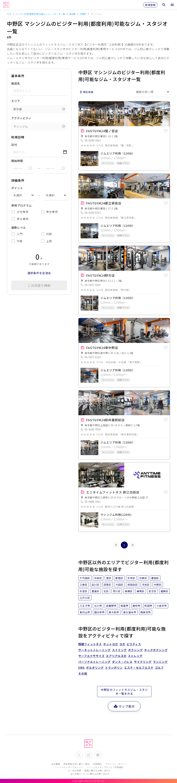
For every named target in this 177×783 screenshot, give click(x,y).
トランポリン (114, 667)
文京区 (131, 578)
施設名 (15, 83)
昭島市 (124, 605)
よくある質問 (74, 770)
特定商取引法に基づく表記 (76, 763)
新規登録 (150, 5)
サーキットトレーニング (94, 650)
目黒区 (107, 584)
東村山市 (85, 612)
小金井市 (161, 605)
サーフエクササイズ (91, 656)
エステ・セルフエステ (138, 667)
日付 (14, 145)
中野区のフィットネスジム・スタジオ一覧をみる (124, 692)
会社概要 (55, 763)
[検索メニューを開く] (164, 5)
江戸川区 (85, 597)
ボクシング (135, 650)
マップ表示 (124, 706)
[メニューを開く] (172, 5)
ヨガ (122, 644)
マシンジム (20, 126)
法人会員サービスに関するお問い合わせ (90, 773)
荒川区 (117, 591)
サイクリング (143, 662)
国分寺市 (99, 612)
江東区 (83, 584)
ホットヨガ (110, 644)
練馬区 (141, 591)
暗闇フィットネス (90, 644)
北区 (106, 591)
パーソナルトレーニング (94, 662)
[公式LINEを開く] (97, 755)
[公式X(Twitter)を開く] (79, 755)
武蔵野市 (111, 605)
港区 (108, 578)
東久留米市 (129, 612)
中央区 (98, 578)
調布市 (136, 605)
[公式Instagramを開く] (88, 755)
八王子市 (85, 605)
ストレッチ (135, 656)
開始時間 (17, 161)
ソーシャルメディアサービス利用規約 (105, 767)
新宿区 (119, 578)
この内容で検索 (39, 285)
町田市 (148, 605)
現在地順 (86, 92)
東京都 (17, 109)
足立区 (152, 591)
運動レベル (18, 227)
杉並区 (83, 591)
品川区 (95, 584)
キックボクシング (156, 650)
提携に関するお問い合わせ (97, 770)
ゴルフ (159, 667)
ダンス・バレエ (122, 662)
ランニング (160, 662)
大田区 (119, 584)
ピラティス (134, 644)
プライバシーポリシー (116, 763)
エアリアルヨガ (116, 656)
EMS (81, 667)
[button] (166, 130)
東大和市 (114, 612)
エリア (15, 101)
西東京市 (145, 612)
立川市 (98, 605)
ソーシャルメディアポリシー (69, 767)
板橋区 (129, 591)
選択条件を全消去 (39, 273)
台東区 (143, 578)
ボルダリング (95, 667)
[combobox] (23, 195)
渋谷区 (146, 584)
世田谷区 (132, 584)
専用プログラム (21, 205)
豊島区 (95, 591)
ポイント (17, 188)
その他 (82, 673)
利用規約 (97, 763)
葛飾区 (164, 591)
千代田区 (85, 578)
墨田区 (155, 578)
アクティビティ (21, 118)
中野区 (158, 584)
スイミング (119, 650)
